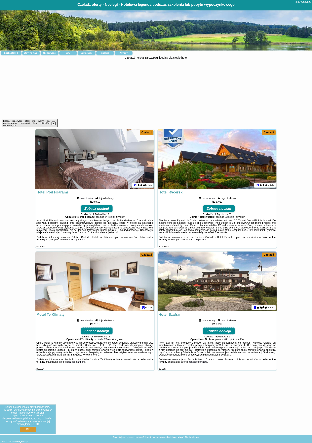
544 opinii (110, 217)
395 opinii (109, 339)
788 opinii (229, 339)
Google (9, 409)
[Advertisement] (156, 89)
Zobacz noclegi (97, 209)
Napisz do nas (192, 437)
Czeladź (146, 132)
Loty (68, 53)
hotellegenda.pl (303, 1)
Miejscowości (49, 53)
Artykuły (124, 53)
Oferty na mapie (31, 53)
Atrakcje (105, 53)
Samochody (86, 53)
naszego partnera (75, 239)
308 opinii (230, 217)
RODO (35, 424)
